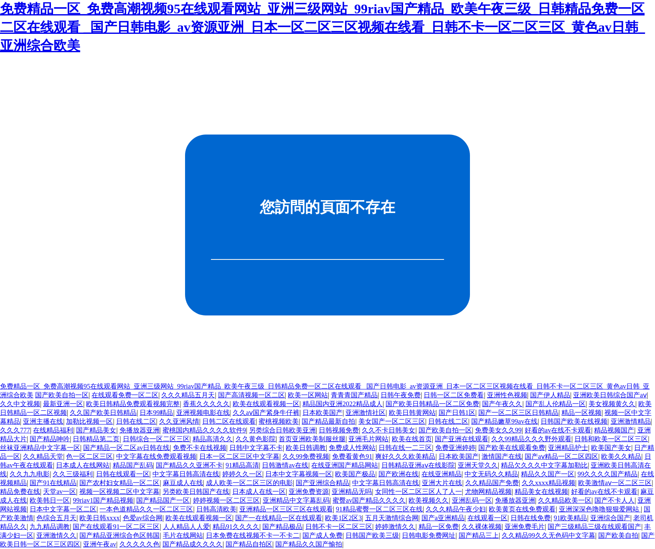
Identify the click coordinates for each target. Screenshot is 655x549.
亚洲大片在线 (442, 482)
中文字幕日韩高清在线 (185, 474)
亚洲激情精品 (631, 421)
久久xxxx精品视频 (548, 482)
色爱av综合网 (142, 517)
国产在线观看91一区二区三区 (116, 526)
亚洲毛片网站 (368, 438)
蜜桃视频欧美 (279, 421)
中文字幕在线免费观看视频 (156, 456)
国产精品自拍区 (249, 544)
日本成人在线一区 (259, 491)
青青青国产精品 (354, 395)
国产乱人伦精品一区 (556, 403)
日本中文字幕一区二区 (63, 509)
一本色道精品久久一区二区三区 (146, 509)
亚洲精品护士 (568, 447)
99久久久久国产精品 (607, 474)
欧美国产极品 (355, 474)
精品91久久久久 (236, 526)
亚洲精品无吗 (352, 491)
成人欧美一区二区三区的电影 (249, 482)
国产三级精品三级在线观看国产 (594, 526)
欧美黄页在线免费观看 (522, 509)
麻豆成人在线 (183, 482)
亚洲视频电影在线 (203, 412)
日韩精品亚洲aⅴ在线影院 (418, 465)
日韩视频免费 (339, 430)
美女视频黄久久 (612, 403)
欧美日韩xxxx (99, 517)
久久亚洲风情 (179, 421)
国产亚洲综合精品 (322, 482)
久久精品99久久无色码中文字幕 (548, 535)
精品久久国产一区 (547, 474)
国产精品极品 (282, 526)
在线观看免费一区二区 (124, 395)
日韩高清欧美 (216, 509)
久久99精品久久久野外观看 (531, 438)
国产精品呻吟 (50, 438)
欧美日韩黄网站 (412, 412)
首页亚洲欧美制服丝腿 (312, 438)
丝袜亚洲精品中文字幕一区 (40, 447)
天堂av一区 (59, 491)
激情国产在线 (502, 456)
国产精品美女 (96, 430)
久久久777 (15, 430)
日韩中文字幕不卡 (256, 447)
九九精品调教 (50, 526)
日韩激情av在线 (285, 465)
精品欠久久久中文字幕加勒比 (544, 465)
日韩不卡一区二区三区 (338, 526)
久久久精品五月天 (188, 395)
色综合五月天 (56, 517)
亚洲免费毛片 (525, 526)
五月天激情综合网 (392, 517)
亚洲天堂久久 (478, 465)
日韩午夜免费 (401, 395)
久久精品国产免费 (492, 482)
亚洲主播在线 (43, 421)
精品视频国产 (614, 430)
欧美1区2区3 (343, 517)
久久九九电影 (30, 474)
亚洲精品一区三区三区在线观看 (286, 509)
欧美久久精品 (621, 456)
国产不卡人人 (614, 500)
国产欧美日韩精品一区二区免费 (432, 403)
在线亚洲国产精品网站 (344, 465)
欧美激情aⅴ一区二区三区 (615, 482)
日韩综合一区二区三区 (156, 438)
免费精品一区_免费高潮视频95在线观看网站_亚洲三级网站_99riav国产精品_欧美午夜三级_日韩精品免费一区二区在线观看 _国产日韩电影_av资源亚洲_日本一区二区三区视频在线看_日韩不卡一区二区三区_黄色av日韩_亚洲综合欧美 (322, 27)
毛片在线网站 (183, 535)
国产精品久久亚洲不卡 (189, 465)
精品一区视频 (581, 412)
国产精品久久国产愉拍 (308, 544)
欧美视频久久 (429, 500)
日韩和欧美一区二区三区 (611, 438)
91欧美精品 (570, 517)
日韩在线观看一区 (123, 474)
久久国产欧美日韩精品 (103, 412)
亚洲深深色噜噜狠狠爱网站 (600, 509)
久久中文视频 (20, 403)
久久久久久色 (139, 544)
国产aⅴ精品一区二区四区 (561, 456)
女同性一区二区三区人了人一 (418, 491)
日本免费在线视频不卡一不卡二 (253, 535)
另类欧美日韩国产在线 (195, 491)
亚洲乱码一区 (472, 500)
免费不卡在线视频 (199, 447)
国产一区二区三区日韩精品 (518, 412)
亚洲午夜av (99, 544)
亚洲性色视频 (507, 395)
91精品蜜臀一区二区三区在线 (379, 509)
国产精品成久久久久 (192, 544)
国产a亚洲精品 (443, 517)
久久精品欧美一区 (565, 500)
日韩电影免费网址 (428, 535)
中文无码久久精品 (491, 474)
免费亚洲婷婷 (455, 447)
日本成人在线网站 (82, 465)
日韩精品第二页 (96, 438)
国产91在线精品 (53, 482)
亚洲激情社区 (365, 412)
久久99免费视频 (305, 456)
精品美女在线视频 (541, 491)
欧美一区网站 (308, 395)
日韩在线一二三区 (405, 447)
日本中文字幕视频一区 (298, 474)
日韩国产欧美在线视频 (574, 421)
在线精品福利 (53, 430)
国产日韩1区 (457, 412)
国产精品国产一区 (163, 500)
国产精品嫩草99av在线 (504, 421)
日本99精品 (156, 412)
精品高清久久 (213, 438)
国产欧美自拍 (618, 535)
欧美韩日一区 (50, 500)
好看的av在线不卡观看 (558, 430)
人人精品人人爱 (186, 526)
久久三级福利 (73, 474)
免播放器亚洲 (139, 430)
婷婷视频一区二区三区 (226, 500)
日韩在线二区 (136, 421)
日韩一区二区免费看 (454, 395)
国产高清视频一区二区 (251, 395)
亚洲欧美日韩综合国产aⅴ (610, 395)
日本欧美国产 (322, 412)
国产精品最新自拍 (328, 421)
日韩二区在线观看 (229, 421)
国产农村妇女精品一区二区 (119, 482)
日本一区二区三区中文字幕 (239, 456)
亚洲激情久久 (56, 535)
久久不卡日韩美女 (388, 430)
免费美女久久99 (498, 430)
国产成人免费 (322, 535)
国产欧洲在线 (398, 474)
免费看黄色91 (352, 456)
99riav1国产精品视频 (103, 500)
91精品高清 (242, 465)
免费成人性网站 (352, 447)
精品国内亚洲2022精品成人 (342, 403)
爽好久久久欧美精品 (405, 456)
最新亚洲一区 (63, 403)
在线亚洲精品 (441, 474)
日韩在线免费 (530, 517)
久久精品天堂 (43, 456)
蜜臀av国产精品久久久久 (369, 500)
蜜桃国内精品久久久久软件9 (204, 430)
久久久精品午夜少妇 (456, 509)
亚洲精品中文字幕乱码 (296, 500)
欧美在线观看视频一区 (266, 403)
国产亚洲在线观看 (461, 438)
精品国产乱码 (133, 465)
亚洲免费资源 (309, 491)
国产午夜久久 (502, 403)
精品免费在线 (20, 491)
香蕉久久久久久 (206, 403)
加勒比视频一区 (89, 421)
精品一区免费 (439, 526)
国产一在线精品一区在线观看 (278, 517)
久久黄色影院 (256, 438)
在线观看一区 (487, 517)
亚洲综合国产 (610, 517)
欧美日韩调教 (306, 447)
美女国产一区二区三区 (391, 421)
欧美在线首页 (412, 438)
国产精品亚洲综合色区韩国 (119, 535)
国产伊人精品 (550, 395)
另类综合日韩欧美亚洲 (282, 430)
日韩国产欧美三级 (372, 535)
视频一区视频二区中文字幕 (119, 491)
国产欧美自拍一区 (62, 395)
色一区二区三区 (89, 456)
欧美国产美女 (611, 447)
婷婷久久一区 (242, 474)
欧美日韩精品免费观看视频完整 (133, 403)
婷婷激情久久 (395, 526)
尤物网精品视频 (488, 491)
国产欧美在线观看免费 (511, 447)
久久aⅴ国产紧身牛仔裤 (266, 412)
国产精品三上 (479, 535)
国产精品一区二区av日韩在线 (126, 447)
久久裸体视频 (482, 526)
